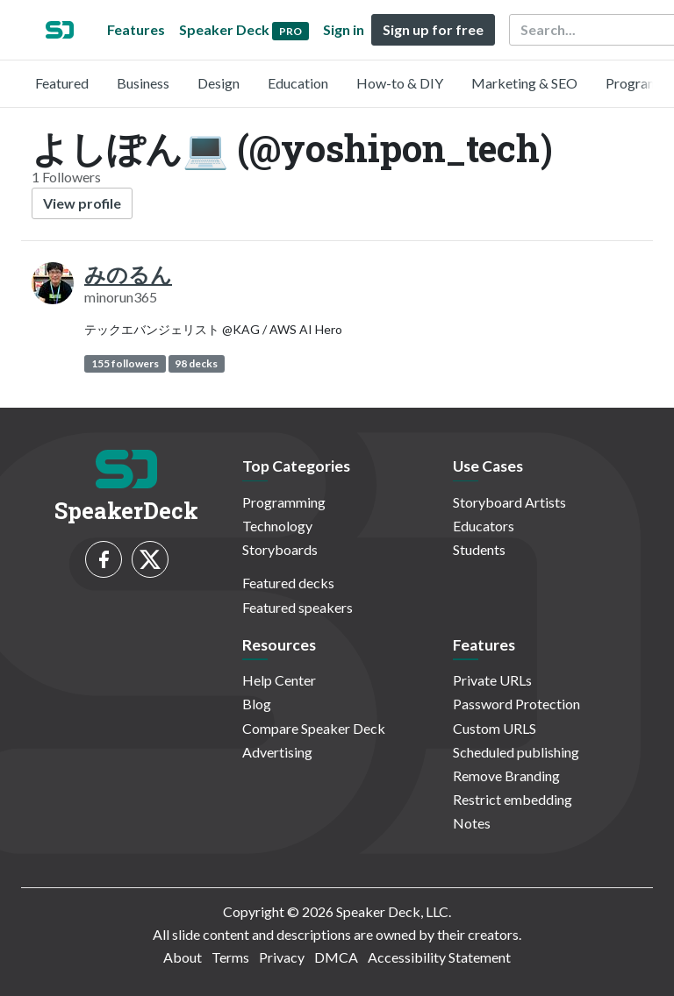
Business (143, 83)
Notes (472, 823)
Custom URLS (494, 728)
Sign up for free (433, 29)
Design (218, 83)
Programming (284, 502)
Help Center (279, 680)
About (182, 957)
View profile (82, 203)
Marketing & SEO (524, 83)
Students (479, 549)
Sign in (343, 29)
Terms (230, 957)
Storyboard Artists (509, 502)
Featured (62, 83)
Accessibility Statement (439, 957)
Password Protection (516, 703)
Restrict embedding (512, 799)
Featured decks (288, 582)
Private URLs (492, 680)
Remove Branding (506, 775)
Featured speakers (297, 607)
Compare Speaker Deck (313, 728)
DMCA (336, 957)
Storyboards (280, 549)
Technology (277, 525)
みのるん (128, 274)
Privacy (282, 957)
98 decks (196, 363)
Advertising (277, 751)
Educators (483, 525)
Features (136, 29)
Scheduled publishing (516, 751)
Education (298, 83)
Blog (256, 703)
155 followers (125, 363)
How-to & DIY (399, 83)
